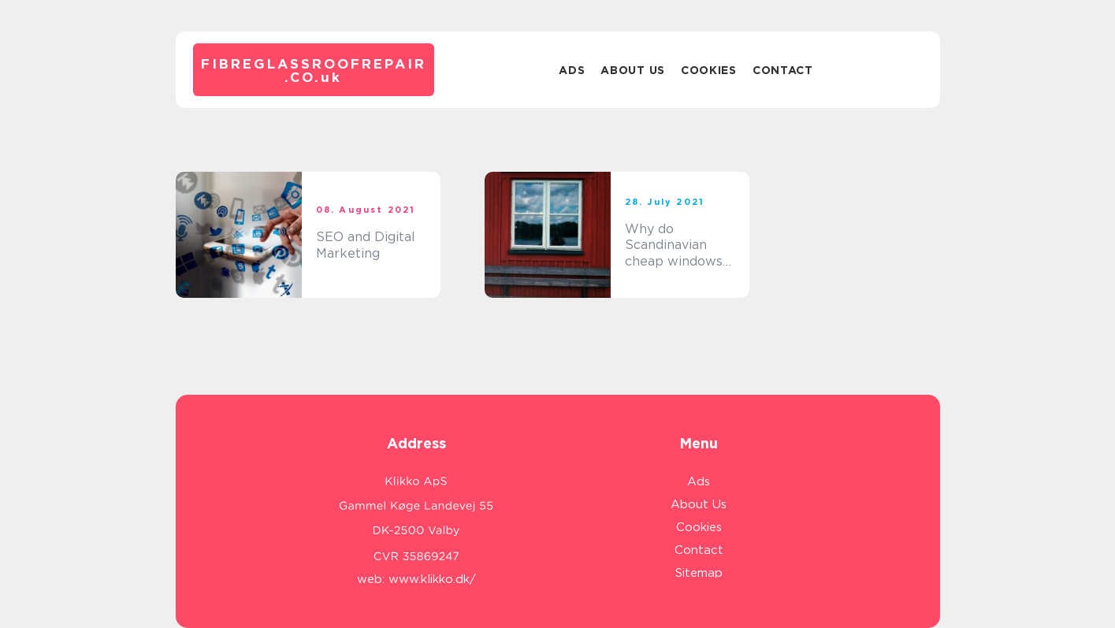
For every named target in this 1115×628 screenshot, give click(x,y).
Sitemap (699, 573)
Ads (572, 70)
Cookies (709, 70)
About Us (632, 70)
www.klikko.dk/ (432, 579)
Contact (783, 70)
